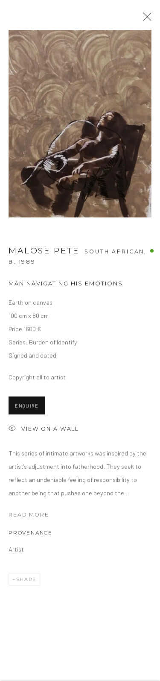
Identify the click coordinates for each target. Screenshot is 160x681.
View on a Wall (44, 431)
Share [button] (26, 581)
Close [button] (145, 19)
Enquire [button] (27, 407)
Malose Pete (44, 252)
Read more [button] (29, 516)
